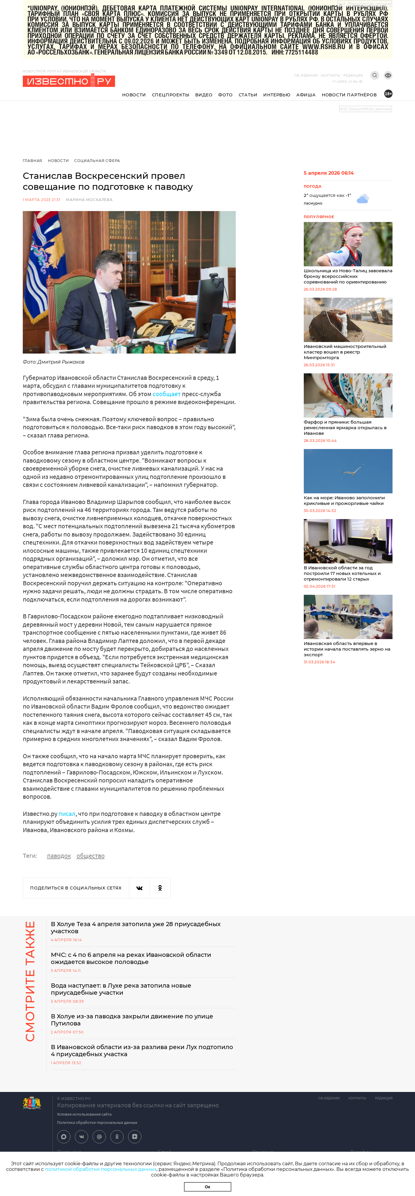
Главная (33, 160)
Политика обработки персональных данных (97, 1122)
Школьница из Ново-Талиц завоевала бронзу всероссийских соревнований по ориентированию (348, 253)
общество (91, 855)
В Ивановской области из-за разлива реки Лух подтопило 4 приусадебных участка (142, 1050)
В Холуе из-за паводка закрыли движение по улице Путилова (132, 1020)
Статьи (248, 95)
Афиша (306, 95)
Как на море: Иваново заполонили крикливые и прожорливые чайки (348, 477)
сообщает (167, 394)
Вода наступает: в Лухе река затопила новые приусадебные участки (121, 989)
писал (67, 813)
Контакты (330, 75)
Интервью (276, 95)
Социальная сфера (97, 160)
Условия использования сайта (84, 1114)
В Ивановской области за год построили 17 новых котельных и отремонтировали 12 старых (348, 550)
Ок (207, 1186)
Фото (225, 95)
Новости (134, 95)
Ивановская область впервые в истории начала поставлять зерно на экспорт (348, 626)
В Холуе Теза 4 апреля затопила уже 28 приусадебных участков (136, 928)
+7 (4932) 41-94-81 (347, 82)
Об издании (306, 75)
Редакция (353, 75)
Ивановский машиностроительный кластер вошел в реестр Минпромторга (348, 329)
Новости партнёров (349, 95)
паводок (59, 855)
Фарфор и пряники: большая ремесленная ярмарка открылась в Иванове (348, 404)
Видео (203, 95)
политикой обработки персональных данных (100, 1169)
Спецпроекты (171, 95)
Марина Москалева (89, 199)
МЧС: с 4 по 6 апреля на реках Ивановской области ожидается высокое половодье (131, 958)
